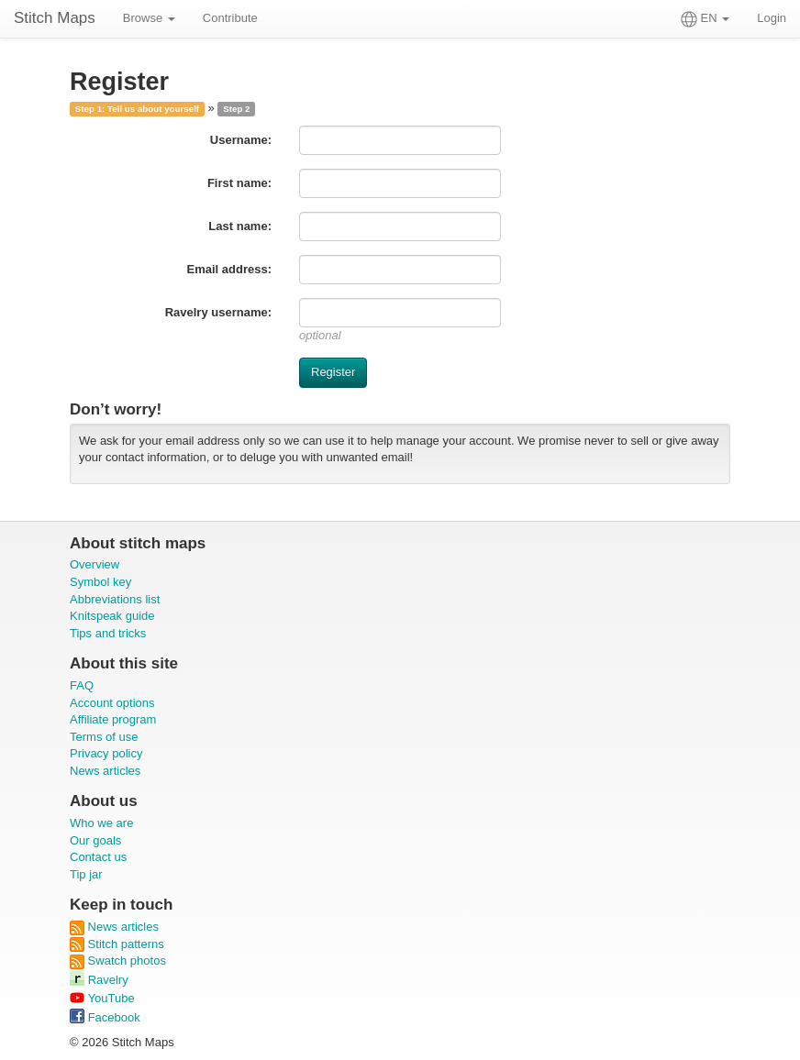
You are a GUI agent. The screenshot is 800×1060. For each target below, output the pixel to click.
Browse (149, 18)
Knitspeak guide (112, 616)
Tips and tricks (108, 633)
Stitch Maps (54, 18)
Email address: (229, 269)
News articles (105, 771)
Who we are (101, 823)
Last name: (240, 226)
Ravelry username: (218, 312)
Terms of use (104, 737)
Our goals (95, 840)
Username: (241, 140)
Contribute (230, 18)
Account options (112, 703)
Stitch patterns (117, 944)
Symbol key (100, 582)
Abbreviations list (115, 599)
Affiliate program (113, 719)
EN (705, 19)
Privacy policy (106, 753)
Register (333, 372)
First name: (239, 183)
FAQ (82, 685)
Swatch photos (118, 960)
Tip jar (86, 874)
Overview (94, 564)
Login (771, 18)
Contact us (98, 857)
